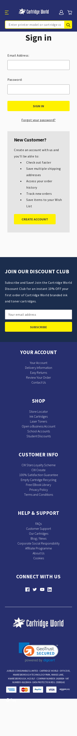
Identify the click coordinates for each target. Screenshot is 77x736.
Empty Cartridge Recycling (38, 480)
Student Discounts (38, 436)
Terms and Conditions (38, 494)
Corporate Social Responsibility (38, 543)
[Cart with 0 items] (69, 12)
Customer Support (38, 528)
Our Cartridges (38, 533)
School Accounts (38, 431)
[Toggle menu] (10, 12)
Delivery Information (38, 368)
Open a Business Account (38, 426)
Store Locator (38, 411)
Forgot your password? (38, 120)
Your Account (38, 363)
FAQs (38, 524)
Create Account (35, 219)
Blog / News (38, 538)
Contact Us (38, 382)
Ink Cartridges (39, 416)
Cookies (38, 558)
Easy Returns (38, 372)
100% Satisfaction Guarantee (38, 475)
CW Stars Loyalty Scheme (39, 465)
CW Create (38, 470)
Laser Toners (38, 421)
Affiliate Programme (38, 548)
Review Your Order (38, 377)
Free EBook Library (38, 485)
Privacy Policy (38, 490)
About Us (38, 553)
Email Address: (18, 55)
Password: (14, 79)
